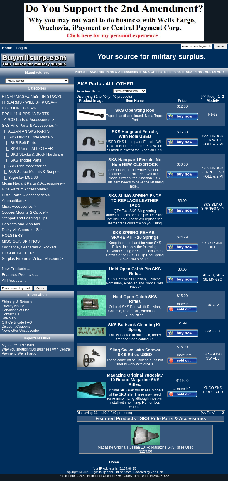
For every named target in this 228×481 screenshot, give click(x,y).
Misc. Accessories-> (19, 206)
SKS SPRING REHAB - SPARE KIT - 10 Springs (135, 235)
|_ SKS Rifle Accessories (24, 166)
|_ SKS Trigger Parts (21, 160)
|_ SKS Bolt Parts (19, 142)
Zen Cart (157, 472)
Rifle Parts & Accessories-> (25, 189)
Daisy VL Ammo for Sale (22, 229)
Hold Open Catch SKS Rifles (135, 299)
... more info (182, 304)
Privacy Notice (13, 306)
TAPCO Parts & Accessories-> (28, 119)
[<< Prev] (208, 97)
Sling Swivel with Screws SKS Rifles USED (135, 352)
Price (182, 101)
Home (7, 48)
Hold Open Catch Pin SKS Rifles (135, 271)
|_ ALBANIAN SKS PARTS (26, 131)
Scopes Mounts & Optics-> (25, 212)
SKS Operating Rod (135, 110)
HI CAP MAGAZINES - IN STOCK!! (32, 96)
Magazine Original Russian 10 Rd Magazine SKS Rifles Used (145, 447)
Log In (21, 48)
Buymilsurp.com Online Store (110, 472)
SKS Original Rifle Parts (162, 71)
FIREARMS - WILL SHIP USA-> (29, 102)
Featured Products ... (20, 274)
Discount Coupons (16, 326)
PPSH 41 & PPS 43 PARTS (25, 113)
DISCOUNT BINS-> (19, 108)
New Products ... (16, 269)
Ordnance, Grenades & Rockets (29, 247)
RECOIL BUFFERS (18, 253)
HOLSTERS (12, 235)
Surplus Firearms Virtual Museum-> (32, 258)
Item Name (135, 101)
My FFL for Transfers (18, 345)
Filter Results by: (89, 91)
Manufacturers (37, 73)
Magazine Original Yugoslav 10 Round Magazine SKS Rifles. (135, 380)
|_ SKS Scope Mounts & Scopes (30, 171)
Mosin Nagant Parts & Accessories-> (33, 183)
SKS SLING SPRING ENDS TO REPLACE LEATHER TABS (134, 200)
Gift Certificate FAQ (17, 322)
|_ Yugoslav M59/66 (20, 177)
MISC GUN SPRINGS (21, 241)
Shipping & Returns (17, 302)
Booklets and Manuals (21, 224)
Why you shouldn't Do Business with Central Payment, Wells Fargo (36, 351)
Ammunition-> (14, 200)
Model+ (213, 101)
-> (29, 125)
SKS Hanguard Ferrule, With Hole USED (135, 134)
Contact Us (10, 314)
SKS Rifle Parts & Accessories (113, 71)
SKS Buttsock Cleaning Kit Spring (135, 327)
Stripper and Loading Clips (24, 218)
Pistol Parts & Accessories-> (26, 195)
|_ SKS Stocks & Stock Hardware (32, 154)
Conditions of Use (16, 310)
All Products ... (14, 280)
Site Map (9, 318)
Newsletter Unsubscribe (20, 331)
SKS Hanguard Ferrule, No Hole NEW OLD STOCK (134, 162)
